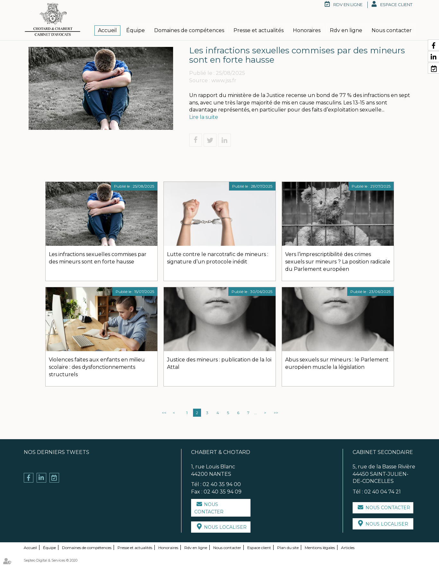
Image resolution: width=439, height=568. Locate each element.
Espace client (396, 4)
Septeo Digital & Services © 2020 (50, 560)
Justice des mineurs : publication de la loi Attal (219, 363)
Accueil (107, 30)
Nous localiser (225, 527)
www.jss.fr (223, 80)
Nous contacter (392, 30)
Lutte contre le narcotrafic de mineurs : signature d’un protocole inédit (217, 258)
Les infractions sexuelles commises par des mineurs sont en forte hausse (97, 258)
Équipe (135, 30)
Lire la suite (203, 117)
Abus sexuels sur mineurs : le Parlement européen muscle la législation (337, 363)
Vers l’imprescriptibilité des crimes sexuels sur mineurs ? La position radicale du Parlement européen (337, 261)
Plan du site (288, 547)
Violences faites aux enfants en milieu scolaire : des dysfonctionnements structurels (97, 367)
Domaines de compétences (189, 30)
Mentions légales (320, 547)
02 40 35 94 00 (222, 484)
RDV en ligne (348, 4)
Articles (348, 547)
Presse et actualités (258, 30)
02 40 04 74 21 (382, 492)
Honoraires (306, 30)
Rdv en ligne (346, 30)
